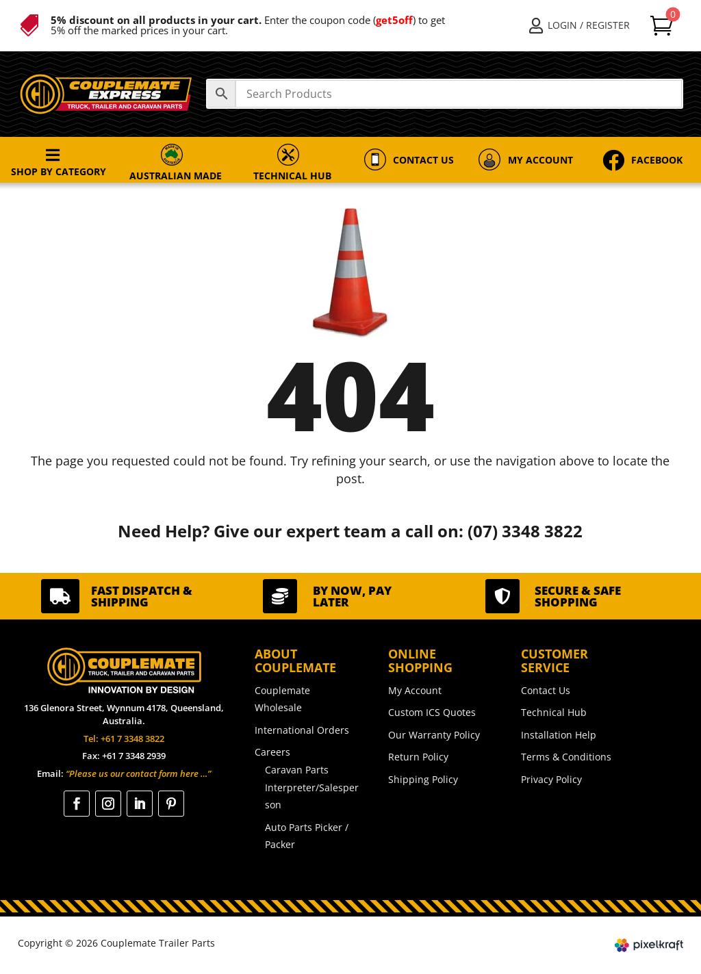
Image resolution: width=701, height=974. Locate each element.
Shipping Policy (423, 779)
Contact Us (545, 690)
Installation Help (558, 734)
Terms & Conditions (566, 756)
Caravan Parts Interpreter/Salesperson (312, 787)
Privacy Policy (551, 779)
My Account (415, 690)
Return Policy (418, 756)
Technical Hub (554, 712)
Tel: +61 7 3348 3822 (124, 738)
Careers (272, 751)
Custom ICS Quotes (432, 712)
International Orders (302, 729)
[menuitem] (579, 25)
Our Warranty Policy (434, 734)
